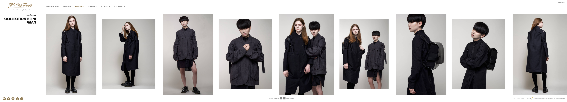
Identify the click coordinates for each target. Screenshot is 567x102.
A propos (92, 6)
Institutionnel (52, 6)
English (561, 3)
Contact (105, 6)
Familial (67, 6)
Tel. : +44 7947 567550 (522, 98)
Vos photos (119, 6)
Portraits (79, 6)
